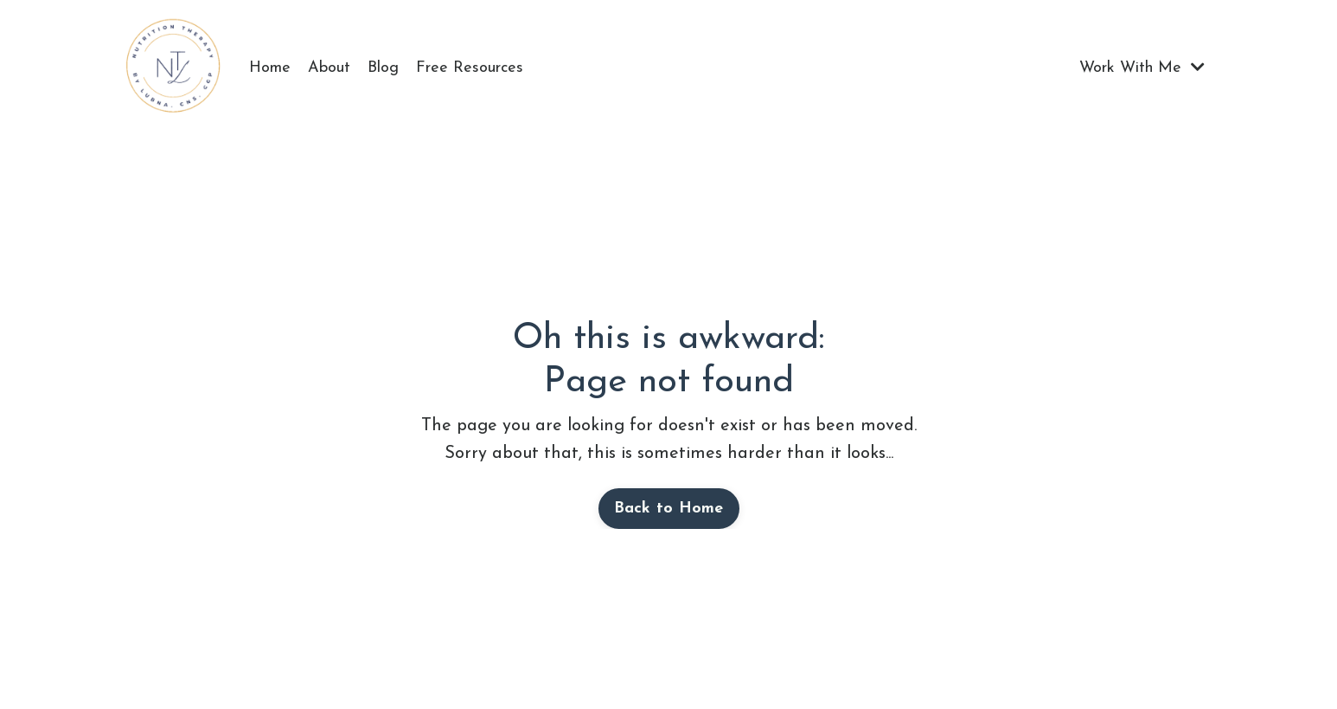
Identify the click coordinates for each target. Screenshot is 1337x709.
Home (270, 68)
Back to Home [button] (669, 508)
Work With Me (1142, 67)
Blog (383, 68)
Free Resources (469, 68)
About (329, 68)
